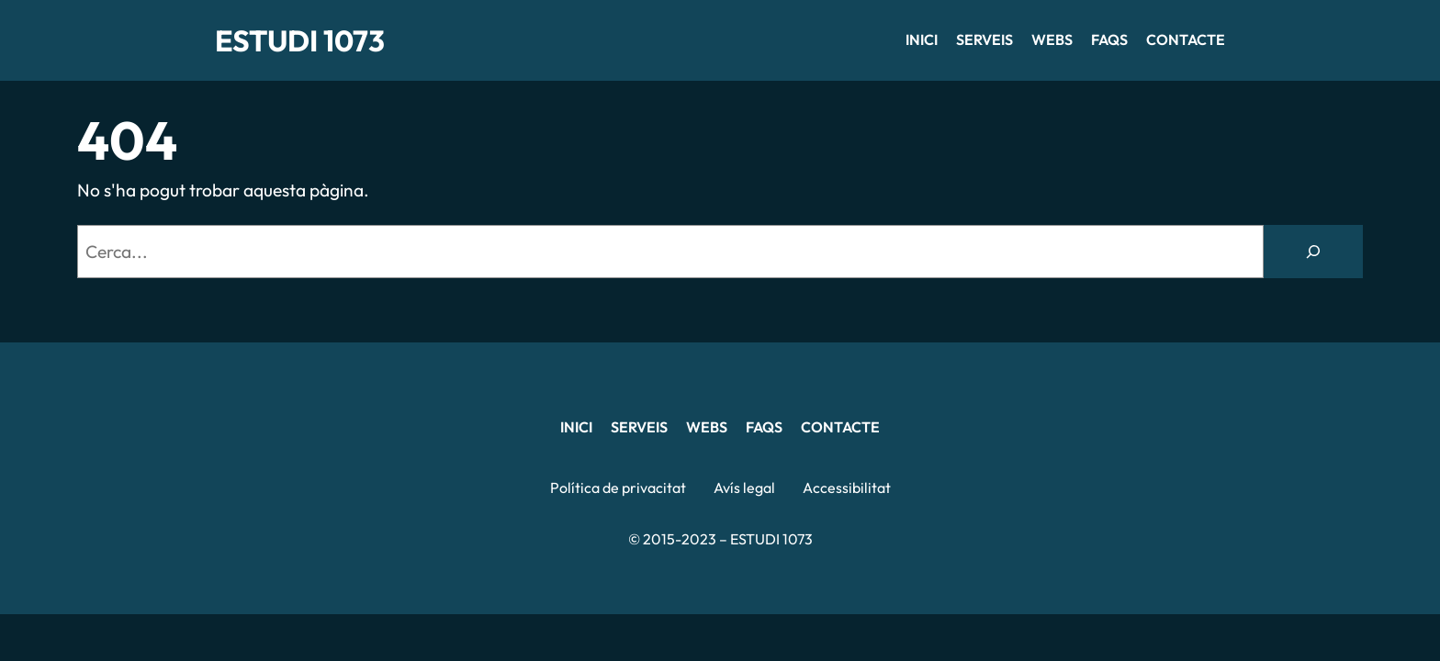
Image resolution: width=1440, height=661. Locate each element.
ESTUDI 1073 (300, 40)
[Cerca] (1313, 251)
